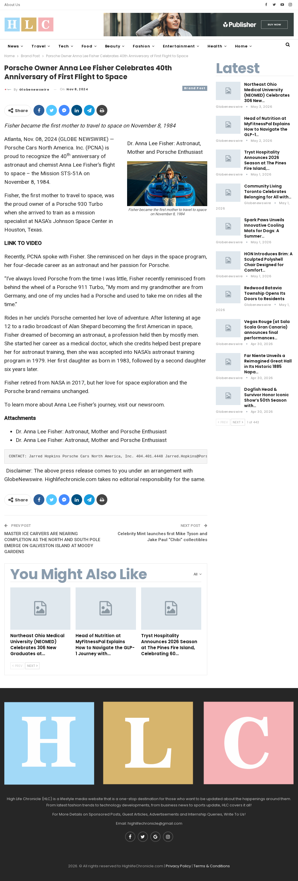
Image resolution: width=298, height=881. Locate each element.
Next (32, 665)
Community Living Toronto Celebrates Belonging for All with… (267, 191)
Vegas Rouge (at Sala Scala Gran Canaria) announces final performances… (267, 330)
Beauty (113, 46)
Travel (38, 46)
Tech (63, 46)
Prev (17, 665)
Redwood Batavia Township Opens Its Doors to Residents (264, 293)
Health (215, 46)
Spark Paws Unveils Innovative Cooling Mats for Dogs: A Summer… (264, 228)
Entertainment (179, 46)
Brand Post (195, 88)
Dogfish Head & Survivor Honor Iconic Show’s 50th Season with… (266, 397)
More (265, 46)
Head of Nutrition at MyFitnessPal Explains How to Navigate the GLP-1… (267, 126)
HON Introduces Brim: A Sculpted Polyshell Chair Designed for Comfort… (268, 262)
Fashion (141, 46)
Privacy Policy (178, 866)
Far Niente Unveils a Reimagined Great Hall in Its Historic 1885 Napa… (268, 364)
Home (241, 46)
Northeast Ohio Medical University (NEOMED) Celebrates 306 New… (267, 92)
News (13, 46)
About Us (12, 5)
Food (87, 46)
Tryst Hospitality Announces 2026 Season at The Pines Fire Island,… (265, 160)
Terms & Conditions (212, 866)
